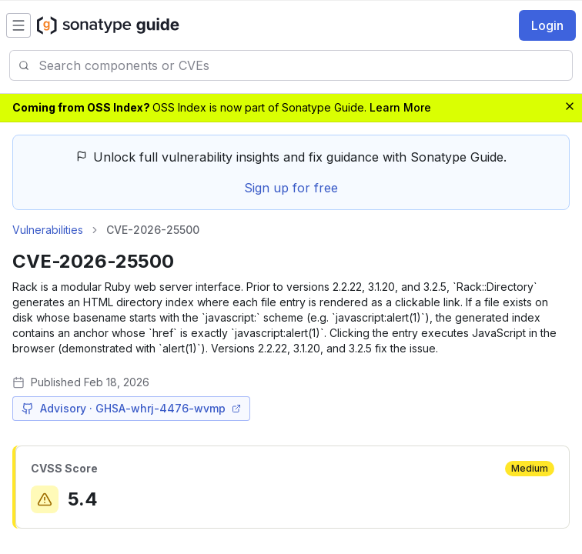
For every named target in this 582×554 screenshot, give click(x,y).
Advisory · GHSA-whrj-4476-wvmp (131, 408)
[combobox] (305, 65)
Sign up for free (291, 187)
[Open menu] (18, 25)
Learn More (400, 107)
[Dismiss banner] (569, 106)
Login (547, 25)
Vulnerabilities (47, 229)
